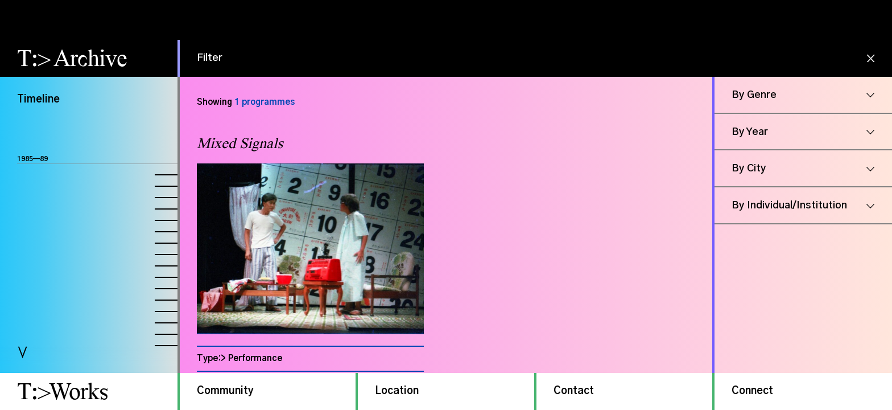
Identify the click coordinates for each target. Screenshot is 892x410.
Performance (255, 358)
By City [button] (749, 168)
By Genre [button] (754, 95)
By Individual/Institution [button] (789, 205)
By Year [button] (750, 132)
